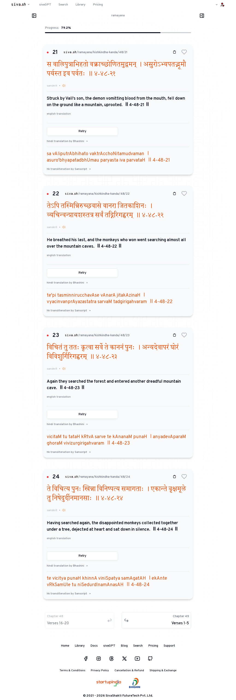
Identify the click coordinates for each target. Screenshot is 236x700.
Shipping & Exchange (163, 670)
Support (169, 646)
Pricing (153, 646)
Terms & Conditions (72, 670)
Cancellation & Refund (129, 670)
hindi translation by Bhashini (67, 141)
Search (138, 646)
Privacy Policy (100, 670)
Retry (82, 131)
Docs (94, 646)
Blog (124, 646)
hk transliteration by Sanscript (69, 169)
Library (80, 646)
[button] (184, 52)
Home (65, 646)
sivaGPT (109, 646)
